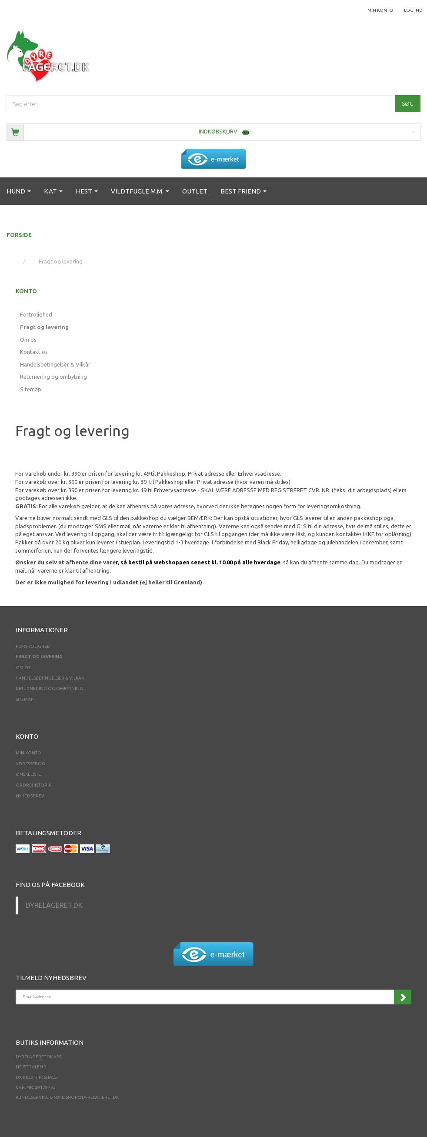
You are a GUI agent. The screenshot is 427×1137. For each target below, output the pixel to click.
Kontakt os (34, 352)
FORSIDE (19, 235)
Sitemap (30, 389)
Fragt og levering (44, 327)
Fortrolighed (36, 314)
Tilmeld (402, 997)
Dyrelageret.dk (54, 905)
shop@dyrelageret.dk (92, 1097)
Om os (28, 340)
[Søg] (407, 103)
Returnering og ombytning (53, 376)
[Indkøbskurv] (213, 131)
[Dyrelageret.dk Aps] (50, 54)
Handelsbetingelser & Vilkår (55, 364)
